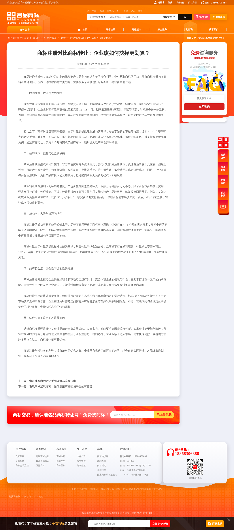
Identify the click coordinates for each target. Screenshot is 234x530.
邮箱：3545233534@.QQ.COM (135, 465)
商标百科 (101, 461)
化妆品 (110, 11)
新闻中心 (38, 38)
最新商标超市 (42, 461)
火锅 (133, 11)
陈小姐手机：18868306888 (133, 456)
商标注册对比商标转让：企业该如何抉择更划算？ (87, 38)
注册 (170, 2)
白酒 (126, 11)
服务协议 (81, 461)
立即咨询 (204, 106)
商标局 (27, 496)
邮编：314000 (127, 461)
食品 (140, 11)
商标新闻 (51, 38)
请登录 (161, 2)
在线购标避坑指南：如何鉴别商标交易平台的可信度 (55, 386)
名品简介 (81, 456)
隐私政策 (81, 465)
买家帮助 (20, 461)
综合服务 (162, 29)
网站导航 (192, 2)
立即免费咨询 (160, 523)
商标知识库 (102, 456)
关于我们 (213, 29)
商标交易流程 (22, 465)
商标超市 (136, 29)
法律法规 (101, 470)
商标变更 (60, 461)
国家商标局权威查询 (107, 474)
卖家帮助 (20, 456)
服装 (102, 11)
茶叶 (118, 11)
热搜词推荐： (15, 496)
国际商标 (40, 465)
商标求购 (202, 16)
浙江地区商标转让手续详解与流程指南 (47, 381)
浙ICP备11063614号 (142, 513)
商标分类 (181, 2)
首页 (84, 29)
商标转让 (38, 496)
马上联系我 (164, 414)
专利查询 (188, 29)
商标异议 (60, 465)
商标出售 (218, 17)
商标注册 (110, 29)
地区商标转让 (42, 456)
